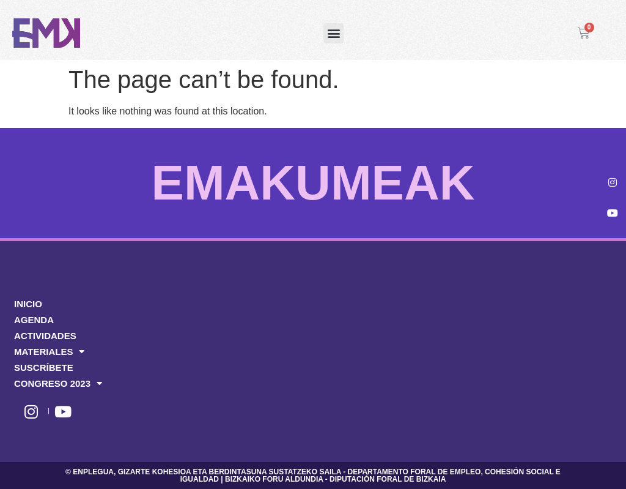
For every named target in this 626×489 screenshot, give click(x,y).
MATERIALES (49, 352)
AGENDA (34, 320)
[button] (333, 33)
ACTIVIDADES (45, 335)
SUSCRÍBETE (43, 367)
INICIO (28, 304)
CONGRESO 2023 (58, 384)
